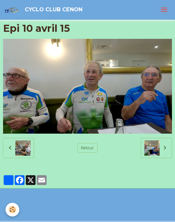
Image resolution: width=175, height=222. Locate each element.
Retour (87, 148)
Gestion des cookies (87, 215)
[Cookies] (12, 209)
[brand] (44, 9)
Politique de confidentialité (87, 207)
